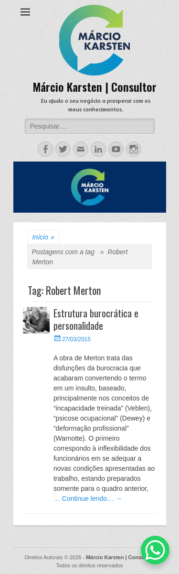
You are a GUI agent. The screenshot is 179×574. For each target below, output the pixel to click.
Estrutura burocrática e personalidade (95, 319)
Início (43, 237)
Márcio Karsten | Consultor (94, 86)
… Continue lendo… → (87, 498)
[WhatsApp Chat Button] (155, 550)
